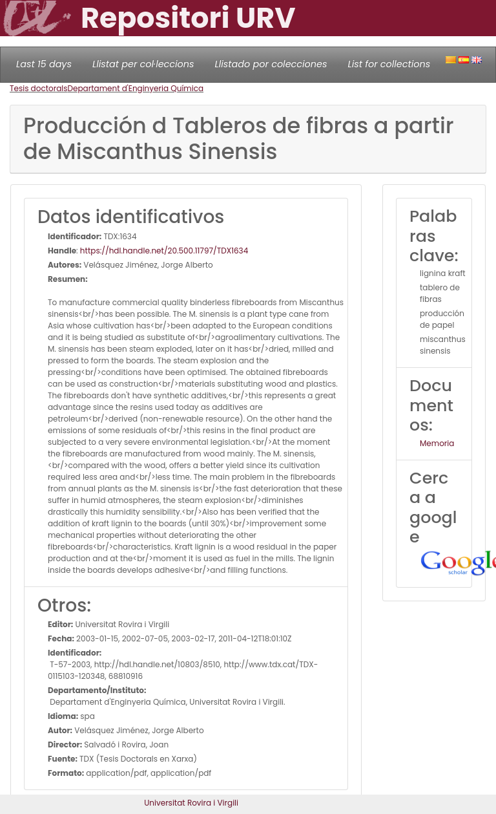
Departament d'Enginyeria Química (136, 88)
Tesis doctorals (39, 88)
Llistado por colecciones (271, 64)
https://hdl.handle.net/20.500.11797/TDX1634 (164, 250)
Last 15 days (44, 64)
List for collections (388, 64)
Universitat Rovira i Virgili (191, 802)
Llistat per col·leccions (143, 64)
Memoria (437, 443)
